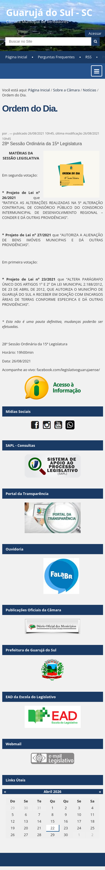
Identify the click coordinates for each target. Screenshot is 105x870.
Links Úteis (15, 780)
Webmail (13, 743)
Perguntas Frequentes (56, 56)
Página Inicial (16, 56)
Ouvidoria (14, 549)
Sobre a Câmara (66, 89)
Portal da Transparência (27, 493)
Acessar (94, 33)
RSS (88, 56)
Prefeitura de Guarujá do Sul (31, 649)
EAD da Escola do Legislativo (31, 696)
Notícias (89, 89)
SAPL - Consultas (20, 445)
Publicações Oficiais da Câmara (33, 609)
